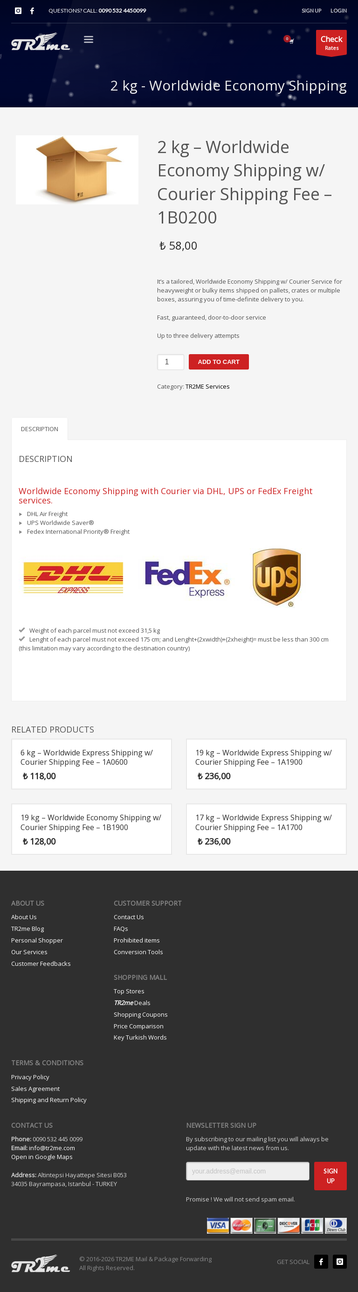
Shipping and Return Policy (49, 1100)
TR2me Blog (27, 928)
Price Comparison (139, 1026)
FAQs (121, 928)
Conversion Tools (138, 952)
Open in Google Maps (42, 1156)
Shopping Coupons (141, 1014)
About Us (24, 917)
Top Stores (129, 991)
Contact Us (129, 917)
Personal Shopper (37, 940)
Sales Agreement (35, 1088)
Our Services (29, 952)
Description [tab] (39, 429)
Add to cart (219, 361)
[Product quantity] (170, 362)
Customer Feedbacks (41, 963)
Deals (132, 1003)
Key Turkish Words (140, 1037)
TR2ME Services (208, 386)
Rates (331, 44)
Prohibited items (137, 940)
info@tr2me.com (52, 1148)
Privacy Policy (30, 1077)
